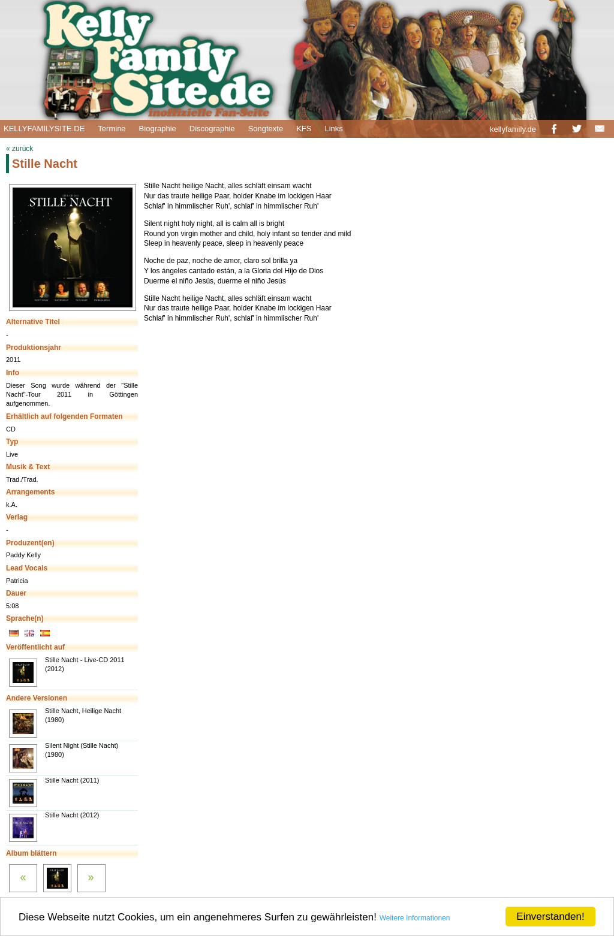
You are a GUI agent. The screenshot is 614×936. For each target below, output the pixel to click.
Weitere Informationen (415, 918)
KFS (303, 128)
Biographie (157, 128)
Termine (111, 128)
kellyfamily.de (513, 129)
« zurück (19, 148)
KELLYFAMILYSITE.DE (44, 128)
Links (333, 128)
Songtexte (266, 128)
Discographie (212, 128)
